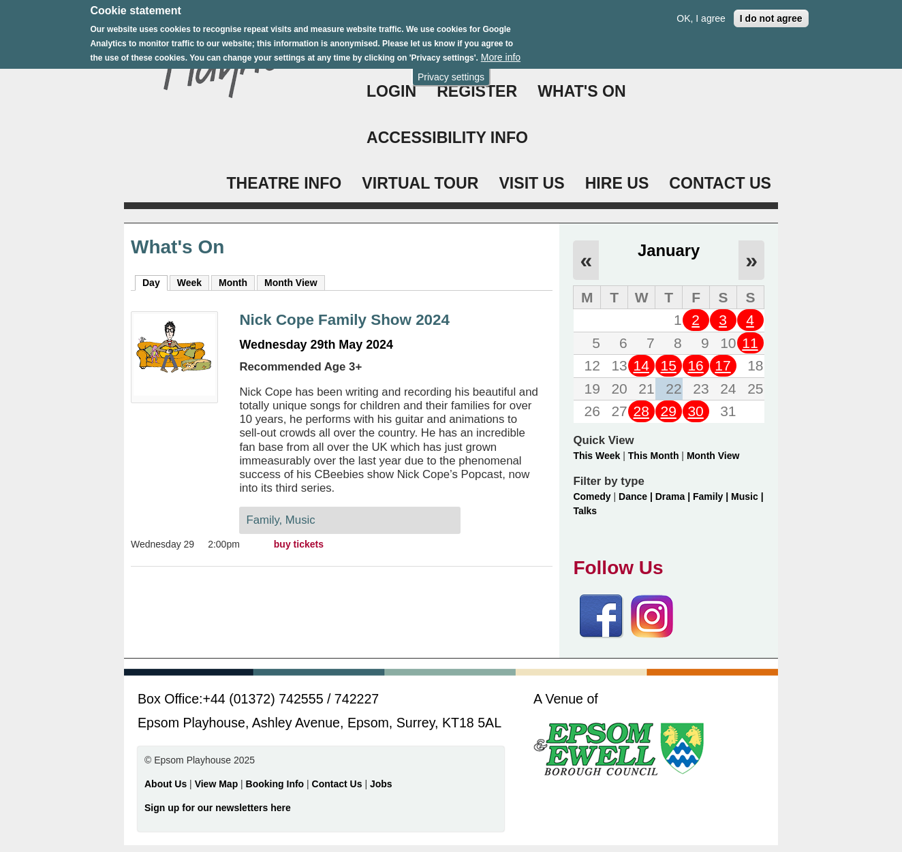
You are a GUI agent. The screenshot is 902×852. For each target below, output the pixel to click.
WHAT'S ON (582, 91)
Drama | (674, 496)
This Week (596, 455)
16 (695, 365)
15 (668, 365)
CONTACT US (720, 183)
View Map (217, 783)
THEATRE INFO (283, 183)
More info (500, 51)
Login (391, 91)
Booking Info (275, 783)
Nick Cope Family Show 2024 (344, 319)
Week (189, 282)
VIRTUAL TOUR (420, 183)
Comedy (591, 496)
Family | (712, 496)
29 (668, 411)
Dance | (637, 496)
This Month (653, 455)
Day (155, 282)
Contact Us (338, 783)
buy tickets (299, 544)
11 (750, 343)
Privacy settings (451, 70)
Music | (747, 496)
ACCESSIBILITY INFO (447, 137)
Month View (290, 282)
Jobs (381, 783)
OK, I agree (701, 12)
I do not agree (771, 12)
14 (641, 365)
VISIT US (531, 183)
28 (641, 411)
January (669, 250)
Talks (585, 510)
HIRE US (617, 183)
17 (722, 365)
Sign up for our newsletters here (217, 807)
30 (695, 411)
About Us (165, 783)
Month (233, 282)
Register (477, 91)
